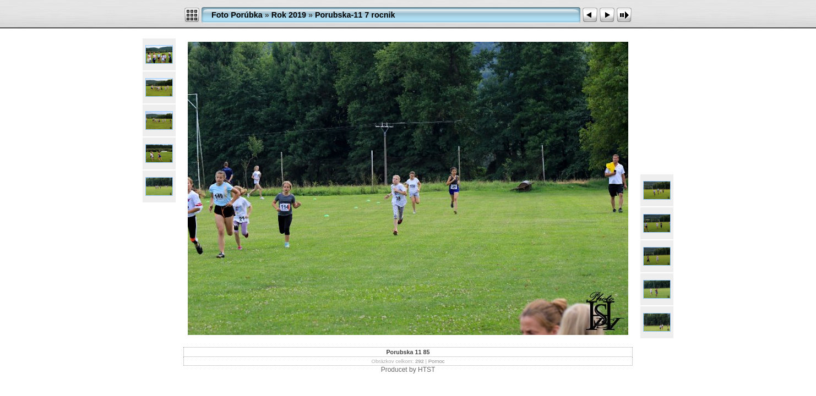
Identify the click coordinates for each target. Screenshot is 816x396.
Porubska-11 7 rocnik (355, 14)
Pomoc (436, 361)
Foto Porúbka (237, 14)
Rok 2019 (288, 14)
